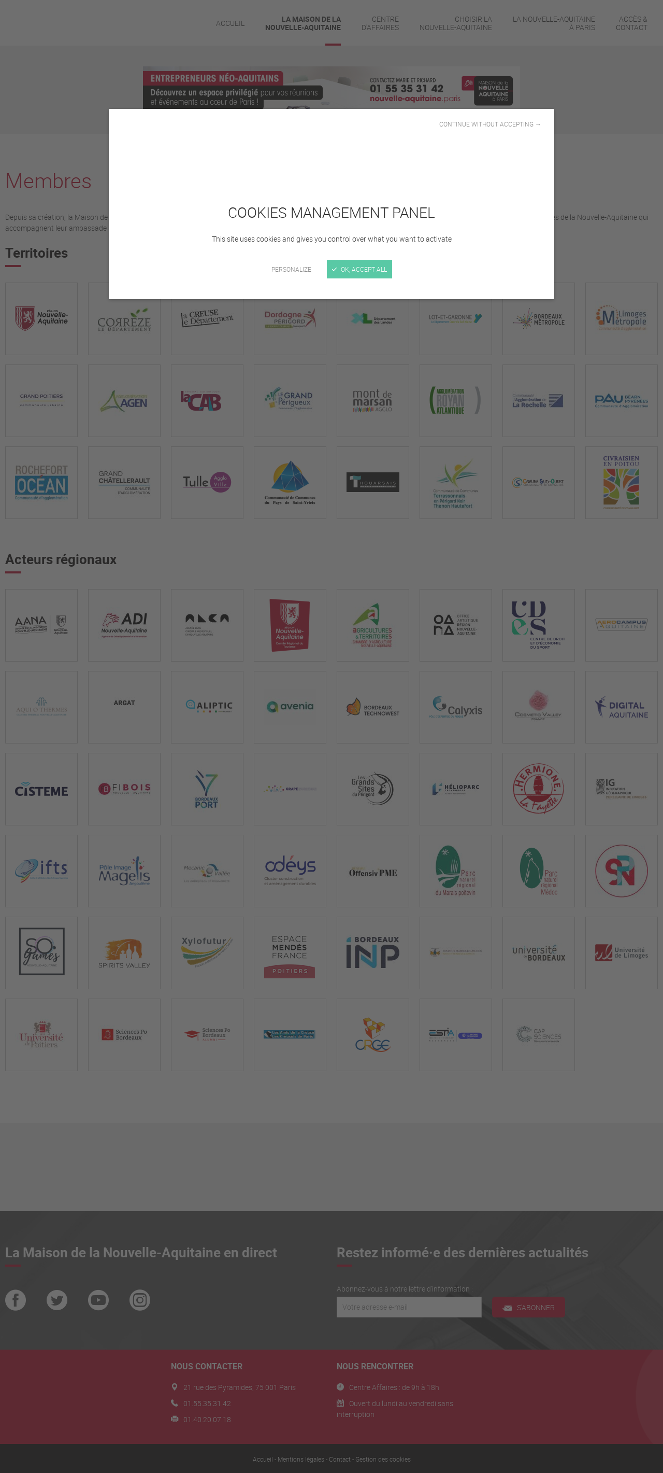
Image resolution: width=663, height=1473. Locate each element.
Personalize (291, 269)
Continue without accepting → (490, 124)
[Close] (331, 736)
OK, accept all (359, 269)
